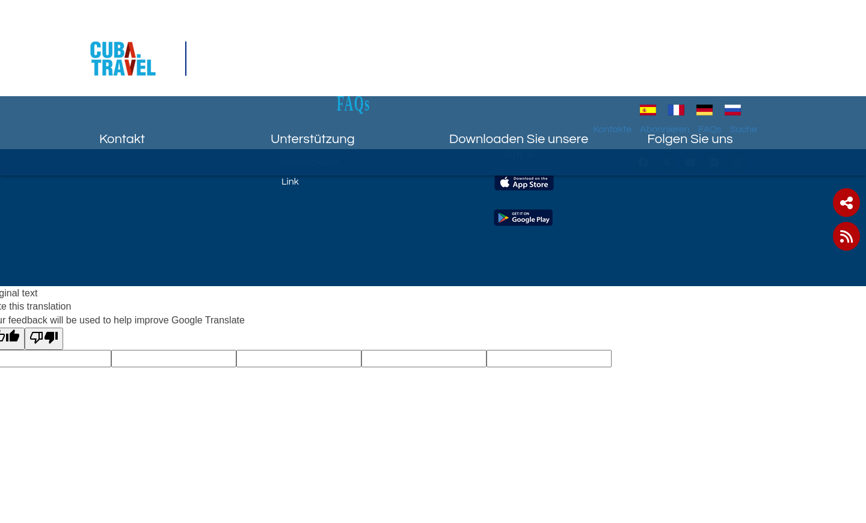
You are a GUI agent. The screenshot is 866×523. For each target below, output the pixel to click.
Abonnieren (691, 63)
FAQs (433, 37)
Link (290, 181)
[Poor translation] (44, 339)
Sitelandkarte (310, 162)
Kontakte (638, 63)
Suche (769, 63)
